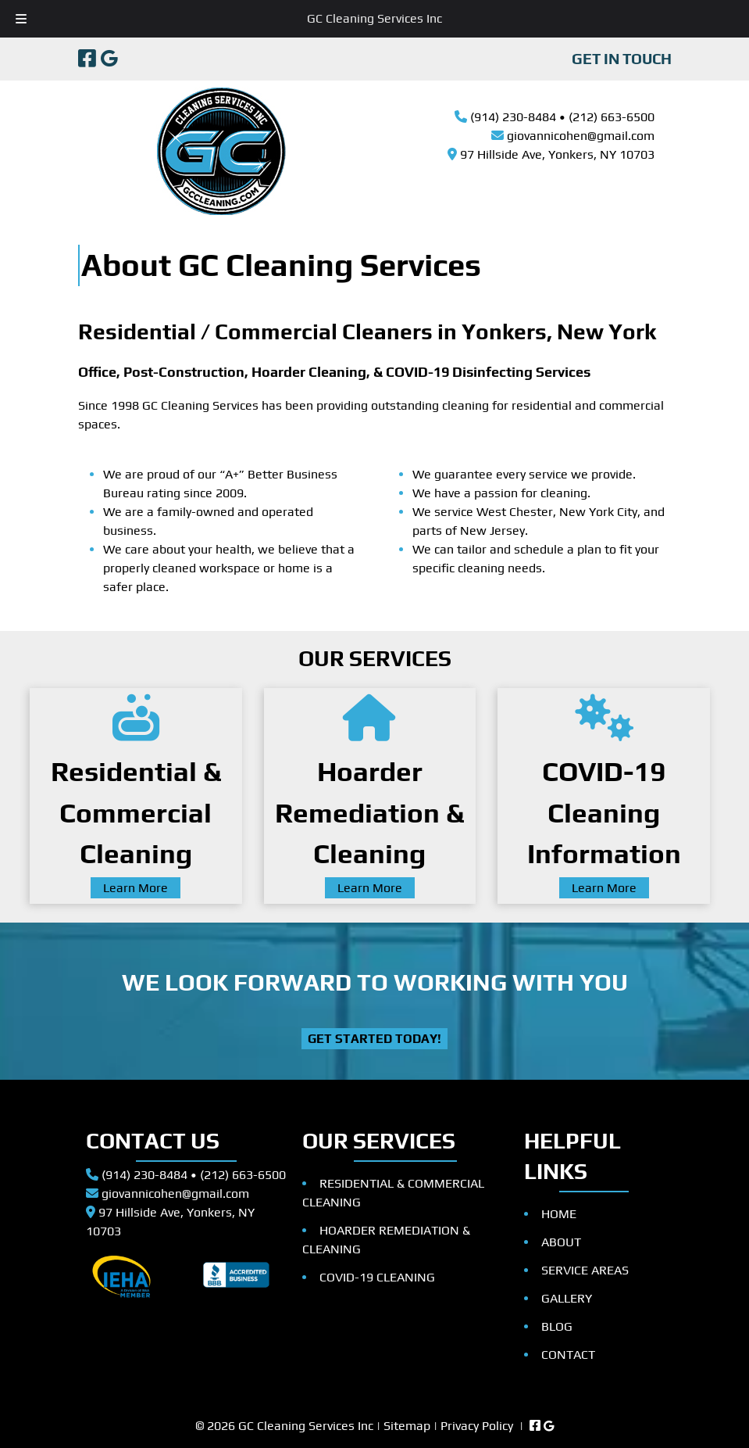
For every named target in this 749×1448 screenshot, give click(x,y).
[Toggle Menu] (21, 19)
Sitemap (406, 1425)
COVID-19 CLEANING (377, 1277)
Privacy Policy (476, 1425)
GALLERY (566, 1298)
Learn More (135, 887)
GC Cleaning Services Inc (374, 18)
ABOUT (561, 1242)
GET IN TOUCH (622, 58)
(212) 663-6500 (611, 116)
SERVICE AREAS (585, 1270)
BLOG (556, 1326)
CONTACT (568, 1354)
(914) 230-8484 (513, 116)
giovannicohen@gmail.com (580, 135)
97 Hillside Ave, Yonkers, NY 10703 (557, 154)
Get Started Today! (374, 1038)
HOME (558, 1213)
